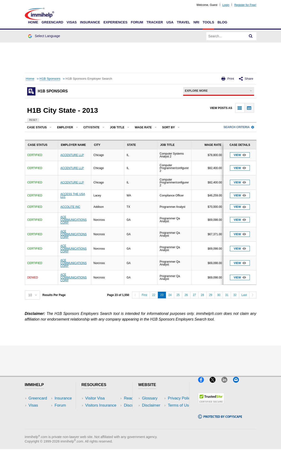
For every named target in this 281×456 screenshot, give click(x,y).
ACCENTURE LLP (72, 155)
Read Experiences (101, 412)
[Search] (250, 36)
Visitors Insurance (101, 405)
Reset (33, 120)
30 (218, 295)
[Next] (252, 295)
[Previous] (135, 295)
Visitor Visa (95, 398)
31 (226, 295)
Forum (137, 22)
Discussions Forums (103, 419)
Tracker (155, 22)
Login (225, 5)
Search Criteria (239, 127)
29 (210, 295)
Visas (72, 22)
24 (170, 295)
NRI (196, 22)
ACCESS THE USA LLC (73, 195)
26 (186, 295)
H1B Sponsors (49, 78)
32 (234, 295)
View (240, 155)
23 (161, 295)
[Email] (238, 384)
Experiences (115, 22)
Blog (222, 22)
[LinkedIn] (227, 384)
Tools (208, 22)
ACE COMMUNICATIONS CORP (74, 219)
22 (153, 295)
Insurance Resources (103, 426)
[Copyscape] (220, 420)
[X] (215, 384)
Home (33, 22)
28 (202, 295)
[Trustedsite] (211, 405)
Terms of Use (153, 419)
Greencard (52, 22)
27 (194, 295)
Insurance (90, 22)
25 (178, 295)
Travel (183, 22)
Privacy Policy (154, 412)
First (144, 295)
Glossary (150, 398)
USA (169, 22)
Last (244, 295)
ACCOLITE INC (70, 206)
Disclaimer (151, 405)
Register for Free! (245, 5)
